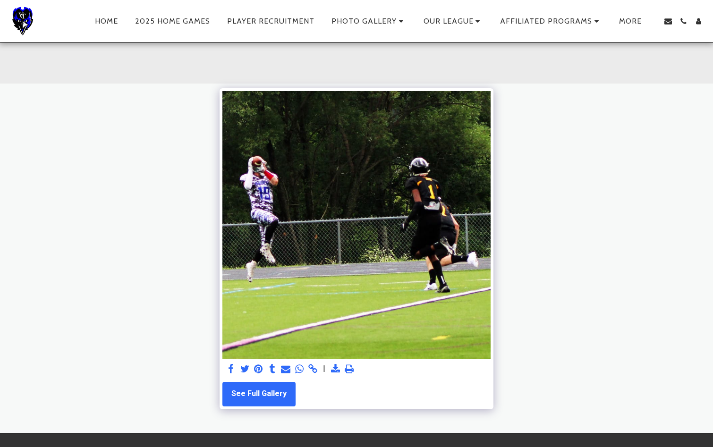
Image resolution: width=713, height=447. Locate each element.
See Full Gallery (259, 393)
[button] (369, 21)
